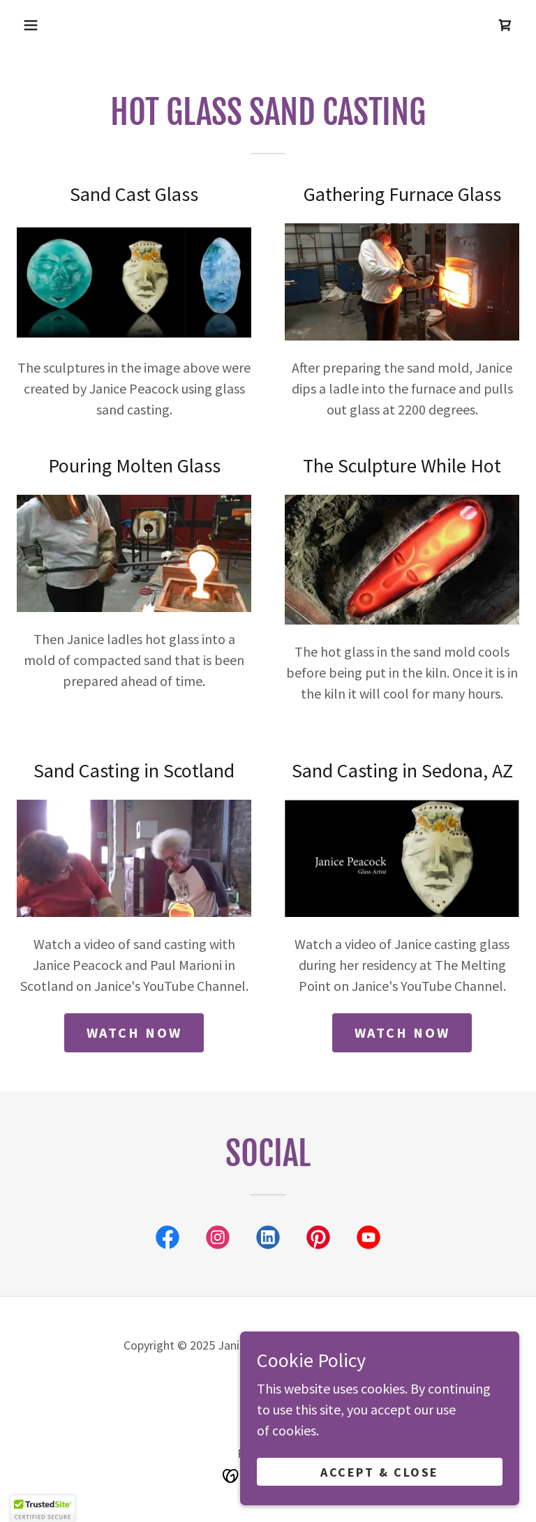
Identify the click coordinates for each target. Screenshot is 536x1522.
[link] (505, 25)
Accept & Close (379, 1472)
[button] (31, 25)
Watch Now (402, 1032)
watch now (134, 1032)
